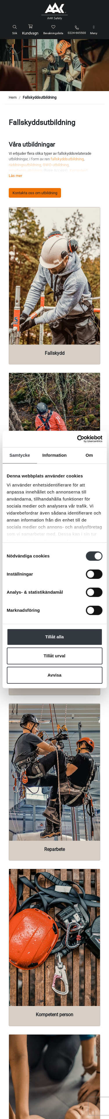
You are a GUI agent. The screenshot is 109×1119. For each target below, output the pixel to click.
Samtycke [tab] (19, 455)
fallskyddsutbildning (67, 159)
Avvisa (55, 675)
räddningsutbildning (25, 165)
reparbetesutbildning (25, 170)
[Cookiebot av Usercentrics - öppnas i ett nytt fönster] (77, 439)
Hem (13, 97)
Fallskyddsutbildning (39, 97)
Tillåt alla (54, 636)
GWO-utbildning (56, 165)
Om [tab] (89, 455)
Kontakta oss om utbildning (34, 193)
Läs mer (15, 175)
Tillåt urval (54, 655)
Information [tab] (54, 455)
